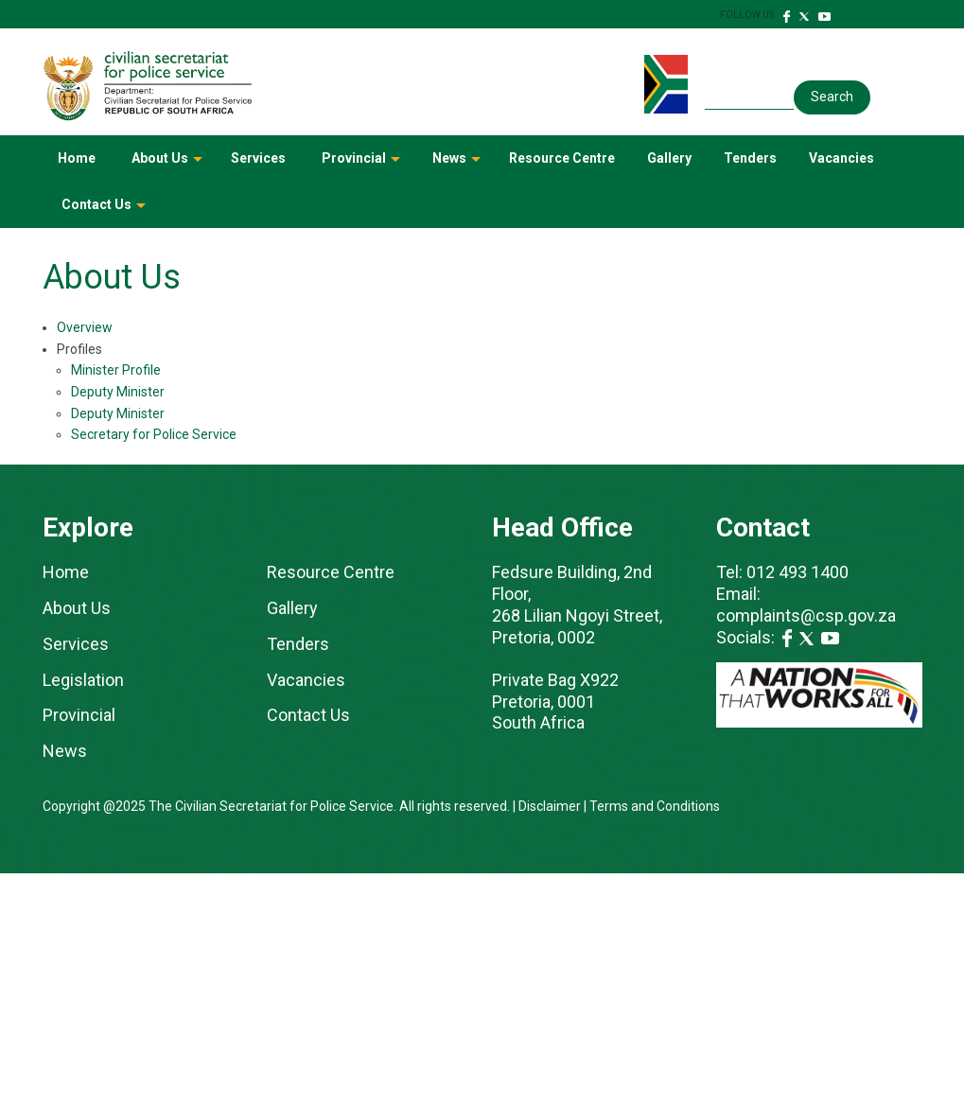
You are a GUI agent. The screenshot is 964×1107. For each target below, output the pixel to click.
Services (258, 158)
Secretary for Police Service (154, 434)
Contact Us (105, 211)
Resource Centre (562, 158)
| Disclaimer (547, 806)
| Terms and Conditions (650, 806)
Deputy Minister (118, 391)
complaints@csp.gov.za (808, 615)
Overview (85, 327)
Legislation (83, 680)
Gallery (669, 158)
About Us (168, 165)
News (457, 165)
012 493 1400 (797, 572)
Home (77, 158)
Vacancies (841, 158)
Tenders (750, 158)
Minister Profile (116, 370)
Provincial (362, 165)
